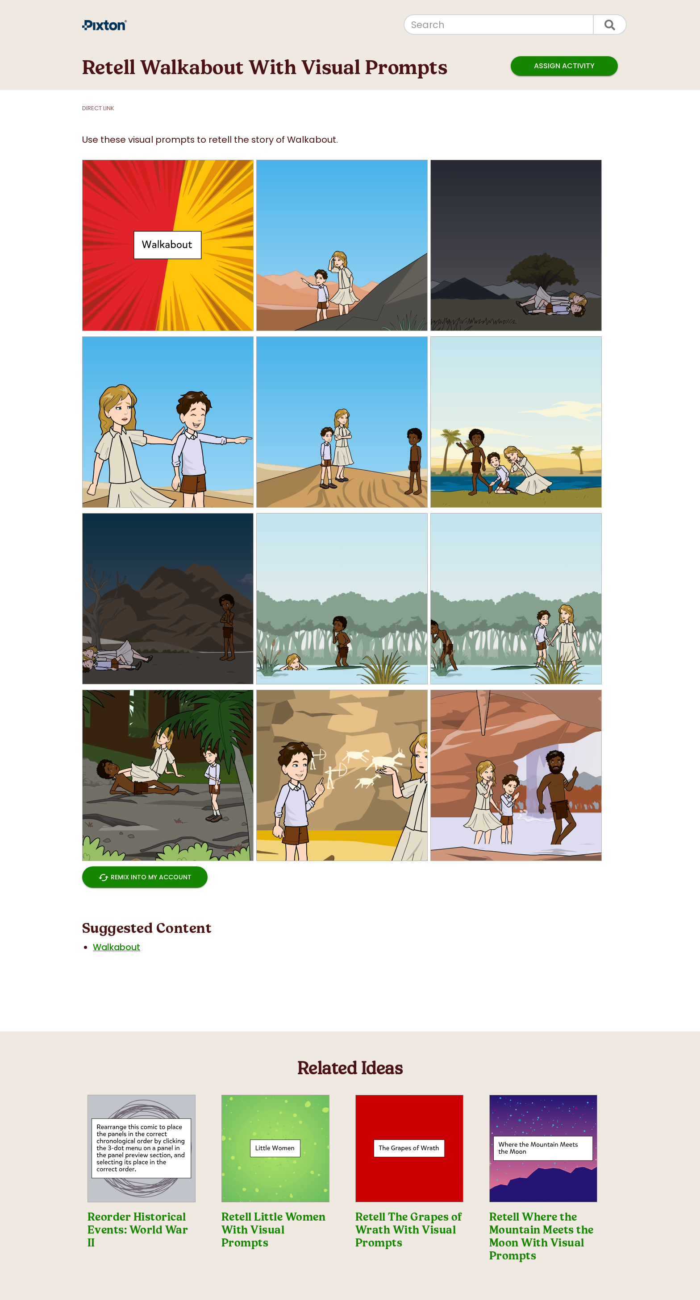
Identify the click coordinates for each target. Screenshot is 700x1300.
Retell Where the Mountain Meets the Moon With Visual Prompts (541, 1236)
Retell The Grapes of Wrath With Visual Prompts (408, 1230)
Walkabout (116, 947)
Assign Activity (564, 66)
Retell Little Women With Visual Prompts (273, 1230)
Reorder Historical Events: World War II (138, 1230)
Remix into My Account (145, 877)
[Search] (499, 24)
